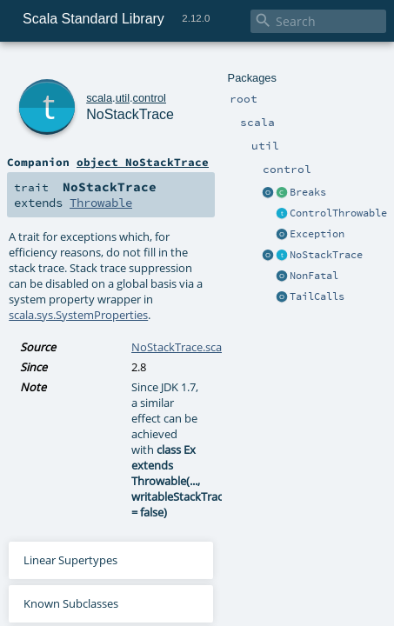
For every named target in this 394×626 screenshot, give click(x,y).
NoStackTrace (120, 87)
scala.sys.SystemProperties (225, 223)
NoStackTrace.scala (180, 255)
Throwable (216, 158)
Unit (371, 618)
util (98, 67)
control (125, 67)
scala (76, 67)
